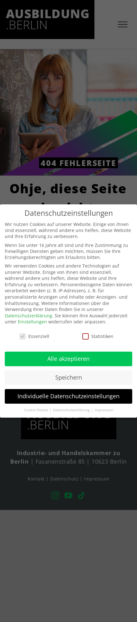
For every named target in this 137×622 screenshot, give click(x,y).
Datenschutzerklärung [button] (72, 410)
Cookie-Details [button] (36, 410)
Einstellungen (32, 322)
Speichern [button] (68, 377)
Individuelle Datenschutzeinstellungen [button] (68, 396)
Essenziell (34, 336)
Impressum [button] (104, 410)
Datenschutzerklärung (28, 316)
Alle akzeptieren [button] (68, 358)
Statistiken (97, 336)
